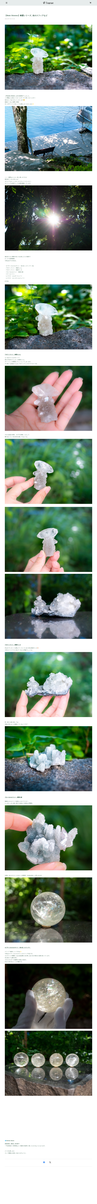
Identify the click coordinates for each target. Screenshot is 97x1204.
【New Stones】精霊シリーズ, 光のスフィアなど (26, 15)
